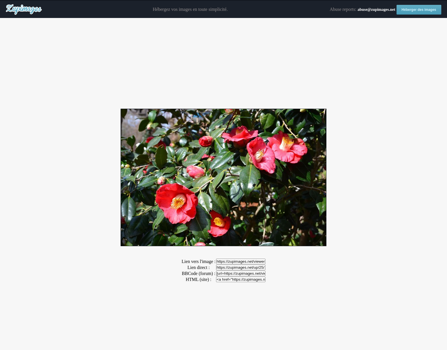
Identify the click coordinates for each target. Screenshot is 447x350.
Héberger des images (419, 10)
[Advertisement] (223, 64)
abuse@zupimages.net (376, 9)
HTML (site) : (198, 279)
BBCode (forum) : (198, 273)
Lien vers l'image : (199, 261)
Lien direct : (198, 267)
